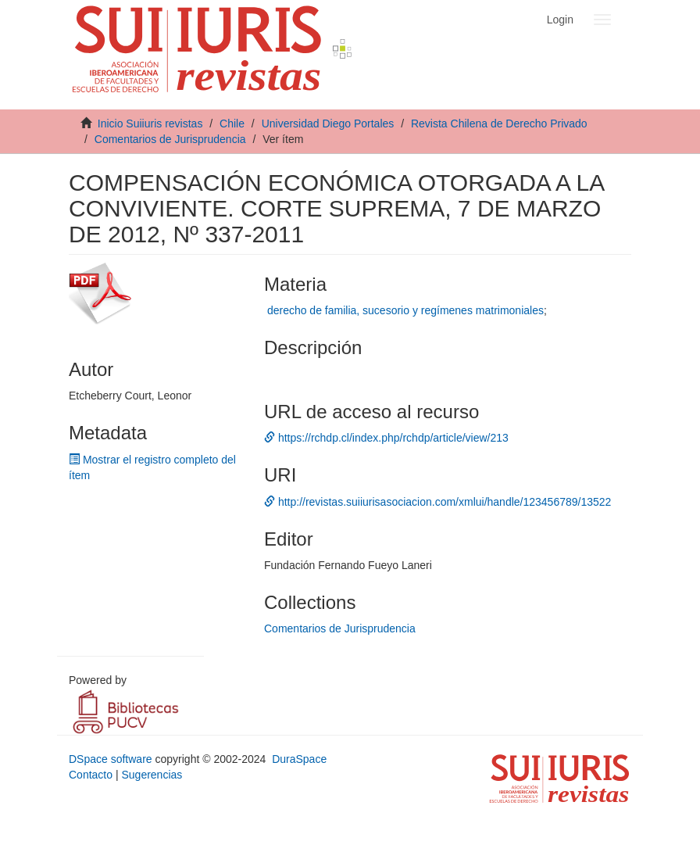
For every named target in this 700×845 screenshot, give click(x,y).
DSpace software (110, 759)
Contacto (90, 774)
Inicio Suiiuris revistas (150, 123)
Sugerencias (151, 774)
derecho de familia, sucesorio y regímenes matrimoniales (405, 310)
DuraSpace (299, 759)
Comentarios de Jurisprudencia (170, 139)
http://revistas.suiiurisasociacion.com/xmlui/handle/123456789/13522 (437, 502)
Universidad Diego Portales (328, 123)
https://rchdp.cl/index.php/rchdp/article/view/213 (386, 437)
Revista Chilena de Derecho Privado (499, 123)
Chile (232, 123)
